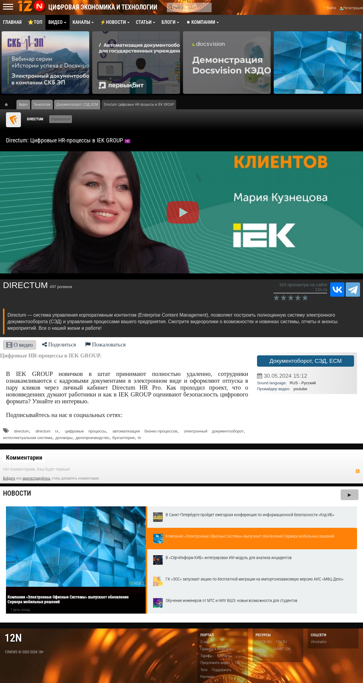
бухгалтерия (123, 437)
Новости (17, 493)
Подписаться (60, 119)
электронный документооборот (214, 431)
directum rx (47, 431)
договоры (63, 437)
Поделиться (59, 344)
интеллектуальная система (27, 437)
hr (139, 437)
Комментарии (24, 457)
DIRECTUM (35, 119)
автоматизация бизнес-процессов (145, 431)
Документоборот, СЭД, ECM (305, 361)
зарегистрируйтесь (36, 478)
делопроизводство (92, 437)
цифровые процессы (85, 431)
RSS (357, 471)
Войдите (9, 478)
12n (13, 637)
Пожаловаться (105, 344)
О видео (19, 345)
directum (21, 431)
